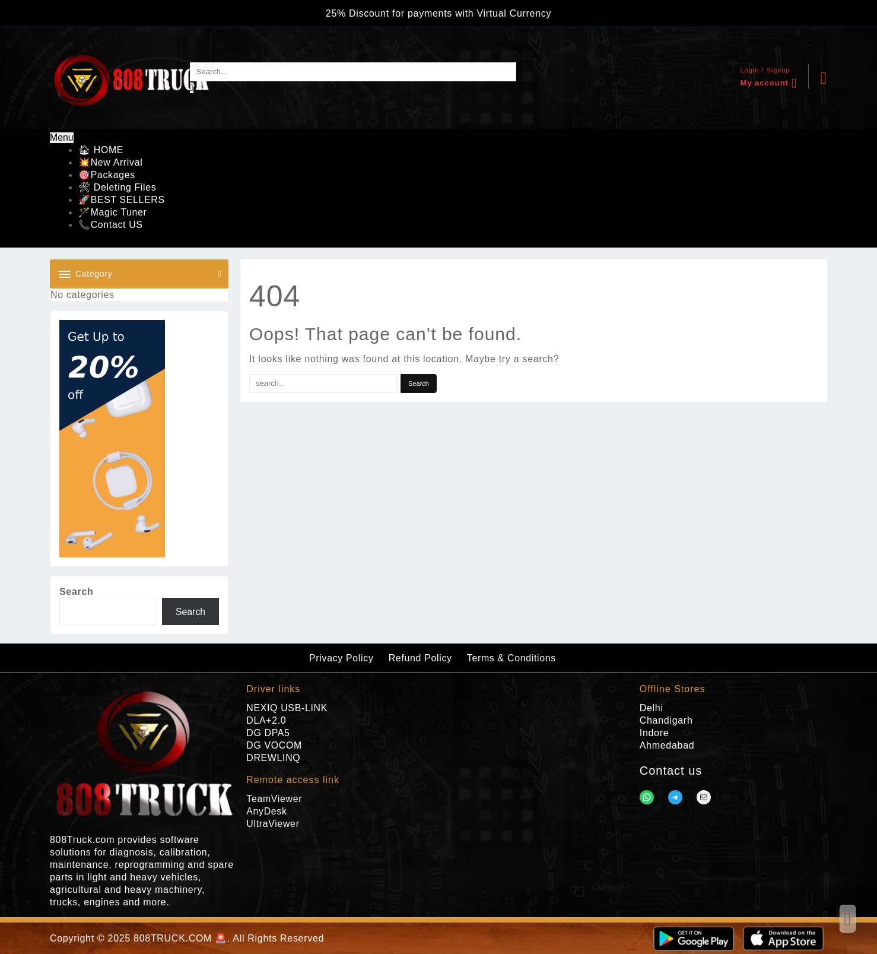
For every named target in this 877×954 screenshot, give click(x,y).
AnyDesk (266, 811)
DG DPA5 (268, 733)
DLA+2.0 (266, 720)
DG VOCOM (274, 745)
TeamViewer (274, 799)
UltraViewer (273, 824)
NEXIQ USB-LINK (287, 708)
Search (76, 592)
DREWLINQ (273, 758)
